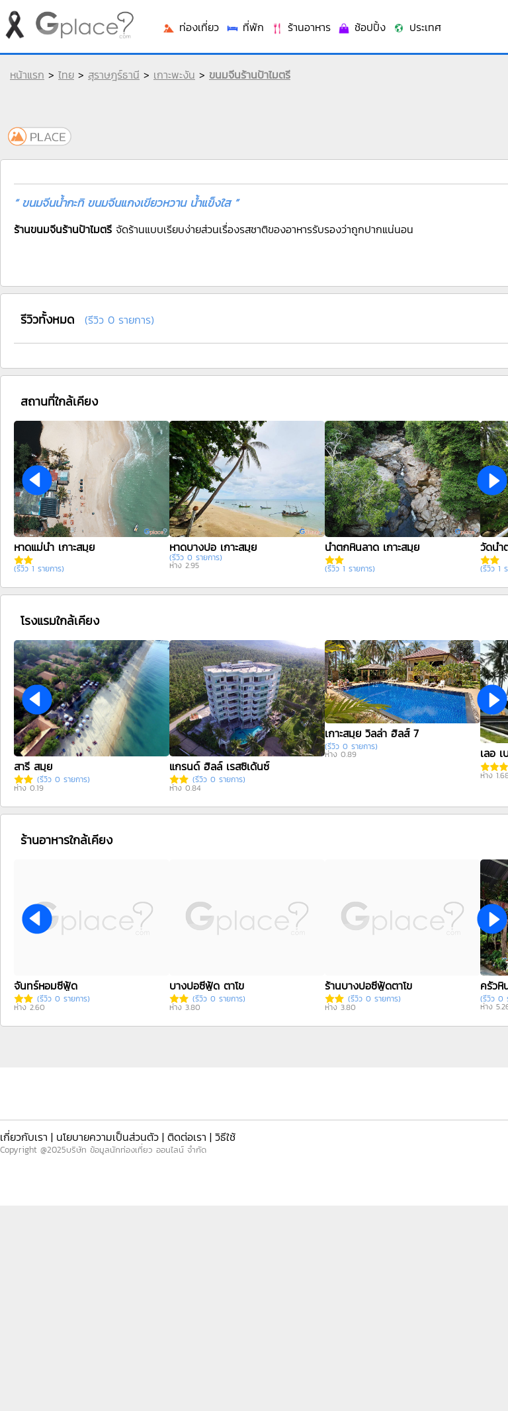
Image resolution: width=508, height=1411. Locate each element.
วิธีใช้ (225, 1137)
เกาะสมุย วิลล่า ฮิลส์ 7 (372, 733)
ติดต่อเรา (186, 1137)
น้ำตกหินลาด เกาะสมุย (372, 547)
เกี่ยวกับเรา (24, 1137)
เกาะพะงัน (174, 75)
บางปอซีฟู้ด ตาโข (206, 985)
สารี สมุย (33, 766)
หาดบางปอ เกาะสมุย (213, 547)
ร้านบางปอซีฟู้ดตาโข (368, 985)
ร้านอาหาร (301, 27)
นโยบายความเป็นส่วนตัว (107, 1137)
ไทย (66, 75)
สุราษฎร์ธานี (114, 75)
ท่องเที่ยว (190, 27)
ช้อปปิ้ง (361, 27)
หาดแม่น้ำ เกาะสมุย (54, 547)
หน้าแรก (27, 75)
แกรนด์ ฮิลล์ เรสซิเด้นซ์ (219, 766)
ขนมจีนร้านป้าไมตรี (249, 75)
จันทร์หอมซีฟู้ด (45, 985)
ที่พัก (245, 27)
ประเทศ (416, 27)
